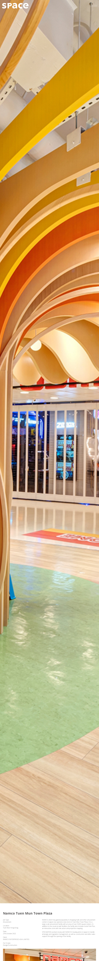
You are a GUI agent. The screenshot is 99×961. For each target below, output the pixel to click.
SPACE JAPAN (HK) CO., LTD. (15, 6)
